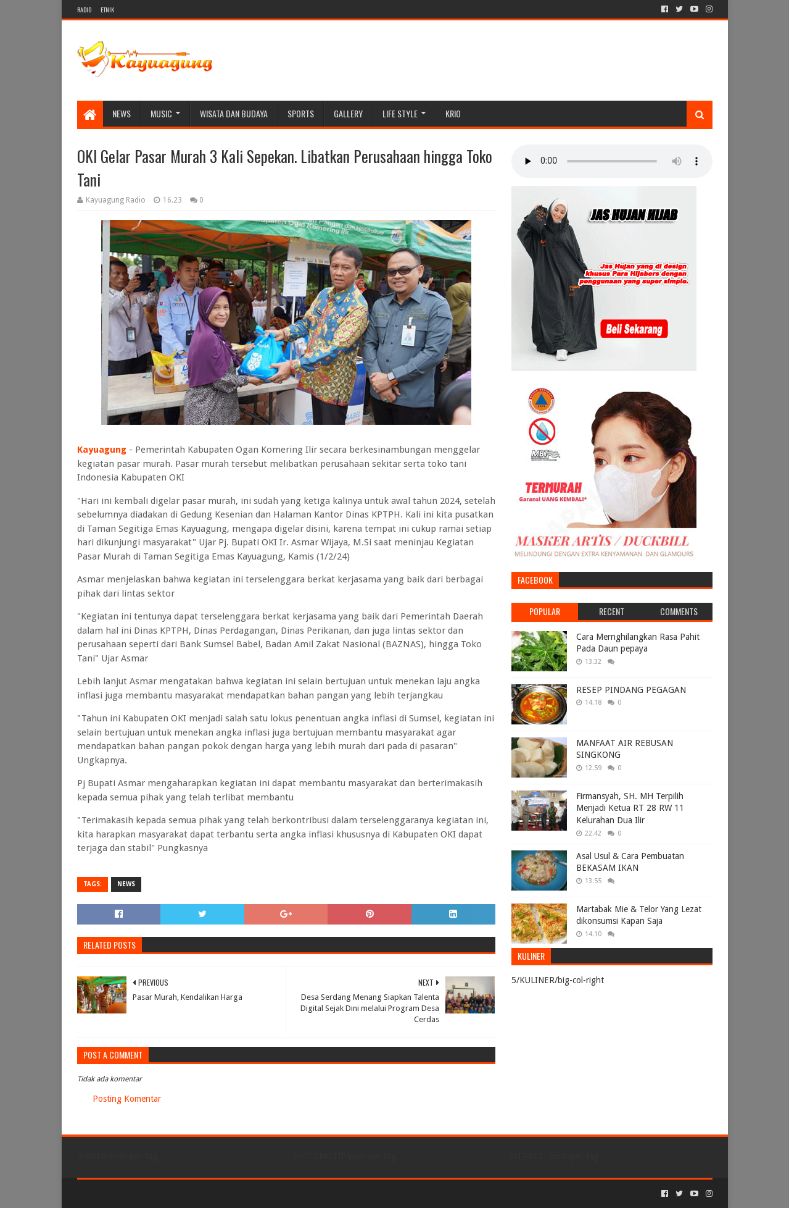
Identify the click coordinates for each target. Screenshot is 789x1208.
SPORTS (300, 113)
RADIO (84, 9)
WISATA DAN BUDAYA (234, 113)
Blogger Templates (216, 1193)
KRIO (453, 113)
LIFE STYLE (400, 113)
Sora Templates (145, 1193)
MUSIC (161, 113)
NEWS (121, 113)
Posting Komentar (127, 1099)
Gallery (348, 113)
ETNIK (107, 9)
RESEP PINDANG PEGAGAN (631, 690)
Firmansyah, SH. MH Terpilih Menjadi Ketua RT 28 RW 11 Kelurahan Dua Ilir (630, 808)
